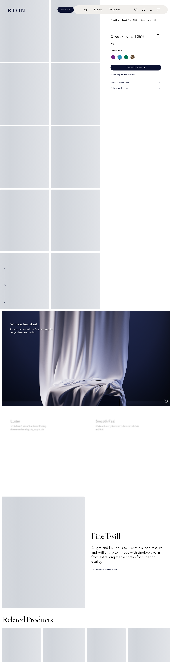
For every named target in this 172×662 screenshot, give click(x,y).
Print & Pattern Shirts (129, 20)
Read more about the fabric (106, 570)
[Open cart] (158, 9)
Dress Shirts (115, 20)
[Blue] (119, 57)
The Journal (114, 9)
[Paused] (166, 401)
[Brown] (132, 57)
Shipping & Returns (136, 88)
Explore (98, 9)
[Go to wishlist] (151, 9)
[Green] (126, 57)
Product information (136, 83)
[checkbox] (158, 37)
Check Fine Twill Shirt (148, 20)
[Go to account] (143, 9)
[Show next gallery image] (4, 296)
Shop (85, 9)
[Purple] (113, 57)
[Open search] (136, 9)
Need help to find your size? (123, 75)
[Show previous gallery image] (4, 274)
